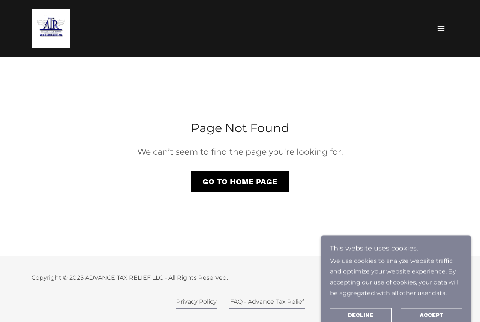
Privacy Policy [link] (196, 301)
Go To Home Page (240, 182)
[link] (51, 27)
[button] (441, 28)
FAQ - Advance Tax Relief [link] (267, 301)
